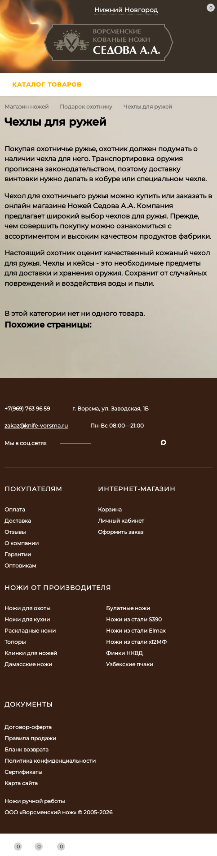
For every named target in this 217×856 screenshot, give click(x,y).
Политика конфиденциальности (50, 760)
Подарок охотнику (86, 106)
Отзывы (15, 531)
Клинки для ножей (30, 653)
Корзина (110, 509)
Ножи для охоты (27, 608)
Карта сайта (21, 783)
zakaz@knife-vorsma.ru (36, 425)
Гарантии (17, 554)
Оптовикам (20, 565)
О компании (21, 543)
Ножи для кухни (27, 619)
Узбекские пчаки (129, 664)
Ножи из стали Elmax (135, 630)
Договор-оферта (28, 727)
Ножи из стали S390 (134, 619)
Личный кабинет (121, 520)
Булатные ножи (128, 608)
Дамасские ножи (28, 664)
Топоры (15, 641)
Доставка (17, 520)
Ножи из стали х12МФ (136, 641)
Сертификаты (23, 772)
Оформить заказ (120, 531)
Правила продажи (30, 738)
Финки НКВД (124, 653)
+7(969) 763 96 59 (27, 408)
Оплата (14, 509)
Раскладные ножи (30, 630)
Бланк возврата (26, 749)
